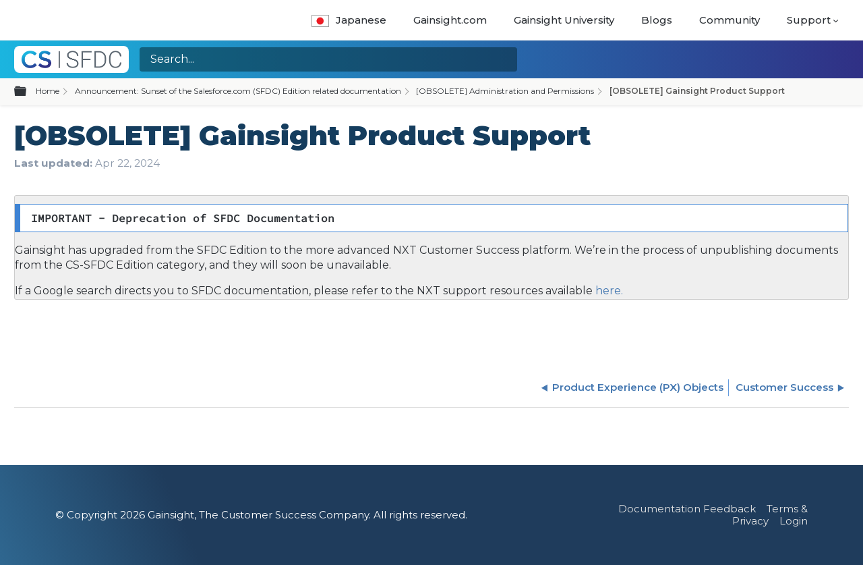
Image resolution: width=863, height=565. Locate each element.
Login (793, 520)
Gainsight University (564, 20)
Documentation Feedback (687, 508)
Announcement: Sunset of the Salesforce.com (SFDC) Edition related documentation (238, 91)
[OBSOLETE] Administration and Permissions (505, 91)
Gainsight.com (450, 20)
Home (47, 91)
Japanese (348, 20)
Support (809, 20)
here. (608, 290)
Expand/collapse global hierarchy (28, 91)
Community (729, 20)
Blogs (656, 20)
